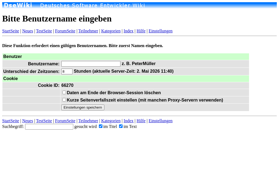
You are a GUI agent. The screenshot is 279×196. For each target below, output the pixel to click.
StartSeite (10, 31)
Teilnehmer (88, 31)
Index (129, 31)
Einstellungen (160, 31)
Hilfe (141, 31)
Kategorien (110, 31)
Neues (27, 31)
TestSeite (44, 31)
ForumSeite (65, 31)
